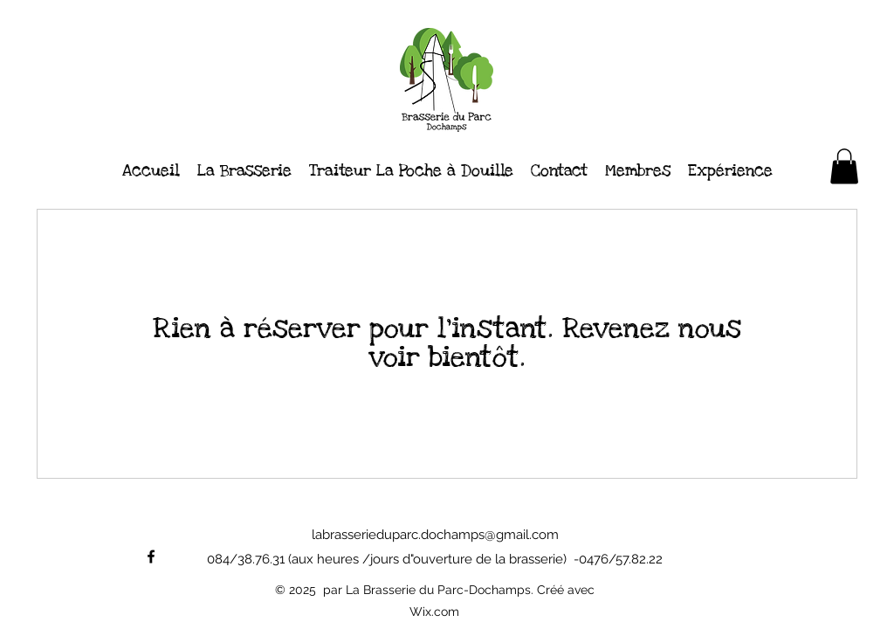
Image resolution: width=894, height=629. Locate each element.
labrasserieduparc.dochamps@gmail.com (435, 535)
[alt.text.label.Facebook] (151, 556)
